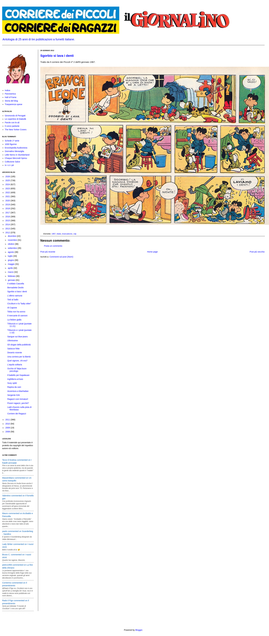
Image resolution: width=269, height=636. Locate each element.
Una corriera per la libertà (19, 356)
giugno (11, 260)
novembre (12, 240)
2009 (8, 427)
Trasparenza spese (13, 104)
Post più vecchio (257, 252)
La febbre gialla (14, 320)
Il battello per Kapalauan (18, 375)
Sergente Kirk (13, 395)
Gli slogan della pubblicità (19, 344)
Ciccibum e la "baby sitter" (19, 303)
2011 (8, 419)
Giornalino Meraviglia (14, 151)
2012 (8, 232)
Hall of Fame (10, 97)
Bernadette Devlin (15, 287)
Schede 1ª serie (12, 141)
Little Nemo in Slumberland (17, 155)
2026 (8, 176)
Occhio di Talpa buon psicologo (17, 369)
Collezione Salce (12, 162)
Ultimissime (12, 340)
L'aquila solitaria (14, 364)
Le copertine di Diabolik (15, 119)
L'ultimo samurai (14, 295)
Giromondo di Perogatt (15, 115)
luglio (10, 256)
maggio (11, 264)
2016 (8, 216)
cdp (74, 234)
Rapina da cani (14, 387)
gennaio (12, 280)
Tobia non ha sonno (16, 311)
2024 (8, 184)
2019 (8, 204)
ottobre (11, 244)
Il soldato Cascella (15, 283)
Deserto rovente (14, 352)
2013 (8, 228)
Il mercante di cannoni (17, 315)
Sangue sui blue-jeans (17, 336)
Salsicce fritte (13, 348)
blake (59, 234)
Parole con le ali (12, 122)
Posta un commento (53, 246)
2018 (8, 208)
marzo (11, 272)
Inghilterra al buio (15, 379)
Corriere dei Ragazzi (16, 413)
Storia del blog (11, 101)
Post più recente (47, 252)
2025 (8, 180)
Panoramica (10, 94)
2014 (8, 224)
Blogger (138, 630)
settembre (12, 248)
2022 (8, 192)
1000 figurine (11, 144)
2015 (8, 220)
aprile (10, 268)
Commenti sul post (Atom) (61, 257)
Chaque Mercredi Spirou (16, 158)
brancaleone (67, 234)
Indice (7, 90)
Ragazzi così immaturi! (17, 399)
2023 (8, 188)
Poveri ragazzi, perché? (18, 403)
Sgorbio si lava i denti (57, 56)
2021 (8, 196)
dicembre (12, 236)
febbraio (12, 276)
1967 (54, 234)
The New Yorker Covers (16, 129)
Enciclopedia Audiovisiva (16, 148)
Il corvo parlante (12, 126)
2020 (8, 200)
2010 (8, 424)
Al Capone (12, 307)
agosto (11, 252)
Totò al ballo (12, 299)
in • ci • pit (9, 165)
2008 (8, 431)
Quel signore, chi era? (17, 360)
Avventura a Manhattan (18, 391)
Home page (152, 252)
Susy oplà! (12, 383)
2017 (8, 212)
